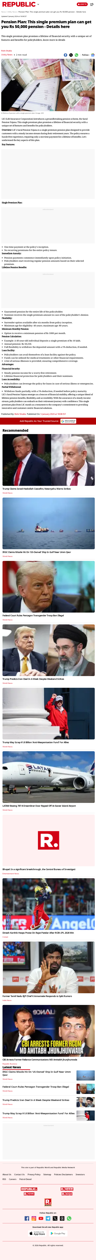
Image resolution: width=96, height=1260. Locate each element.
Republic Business (9, 1064)
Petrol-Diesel (25, 1179)
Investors (80, 1174)
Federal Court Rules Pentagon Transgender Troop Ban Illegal (33, 615)
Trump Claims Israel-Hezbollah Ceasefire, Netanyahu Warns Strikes (36, 488)
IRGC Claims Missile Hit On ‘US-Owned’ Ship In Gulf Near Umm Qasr (36, 552)
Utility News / (12, 12)
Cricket (5, 937)
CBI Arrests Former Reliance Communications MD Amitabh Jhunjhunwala (39, 1059)
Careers (12, 1179)
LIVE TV (82, 4)
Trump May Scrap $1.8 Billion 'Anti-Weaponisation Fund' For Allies (35, 742)
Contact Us (19, 1174)
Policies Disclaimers (63, 1174)
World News (7, 493)
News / (4, 12)
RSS (4, 1179)
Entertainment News (10, 874)
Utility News (7, 54)
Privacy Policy (34, 1174)
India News (7, 1000)
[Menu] (91, 4)
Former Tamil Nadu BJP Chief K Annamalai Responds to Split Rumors (37, 996)
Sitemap (47, 1174)
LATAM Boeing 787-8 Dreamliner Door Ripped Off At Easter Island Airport (39, 806)
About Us (6, 1174)
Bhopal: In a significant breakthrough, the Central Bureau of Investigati (38, 869)
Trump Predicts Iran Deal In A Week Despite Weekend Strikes (33, 679)
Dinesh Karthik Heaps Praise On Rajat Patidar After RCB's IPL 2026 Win (38, 932)
